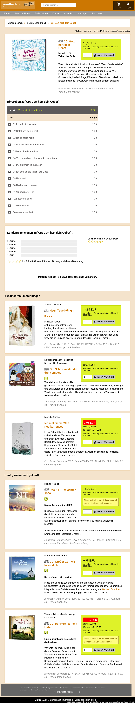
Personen (97, 13)
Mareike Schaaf (52, 417)
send (11, 4)
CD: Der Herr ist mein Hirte (60, 625)
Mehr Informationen (63, 692)
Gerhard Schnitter (111, 589)
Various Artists (51, 614)
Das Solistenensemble (55, 555)
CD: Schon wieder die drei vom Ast (60, 370)
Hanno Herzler (51, 483)
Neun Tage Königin (62, 310)
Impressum (68, 699)
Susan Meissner (52, 304)
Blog (93, 699)
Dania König (67, 614)
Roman (48, 316)
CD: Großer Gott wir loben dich (59, 563)
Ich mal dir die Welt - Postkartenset (57, 424)
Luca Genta (50, 617)
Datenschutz (54, 699)
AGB (44, 699)
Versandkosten (123, 31)
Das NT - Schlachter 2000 (60, 491)
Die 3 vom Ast (60, 363)
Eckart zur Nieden (53, 360)
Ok (80, 692)
